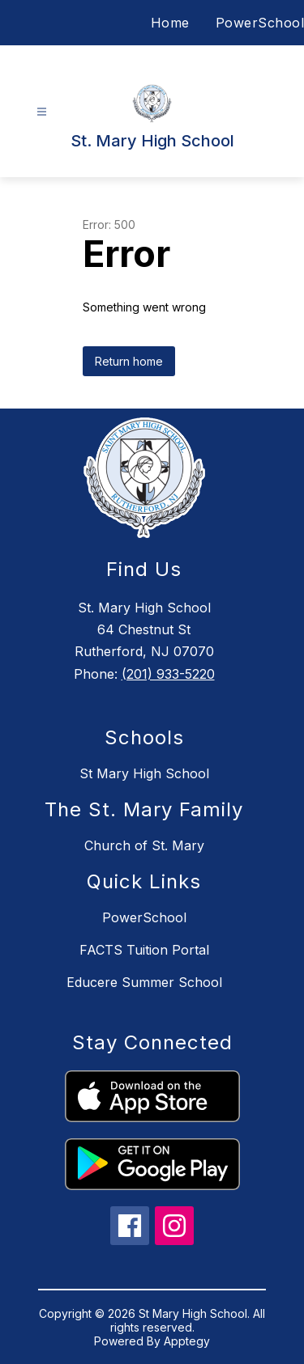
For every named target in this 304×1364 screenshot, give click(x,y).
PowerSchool (260, 23)
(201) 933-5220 (168, 674)
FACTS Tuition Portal (144, 950)
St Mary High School (144, 773)
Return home (129, 361)
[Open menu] (41, 112)
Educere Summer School (144, 982)
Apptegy (187, 1341)
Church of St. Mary (144, 845)
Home (170, 23)
